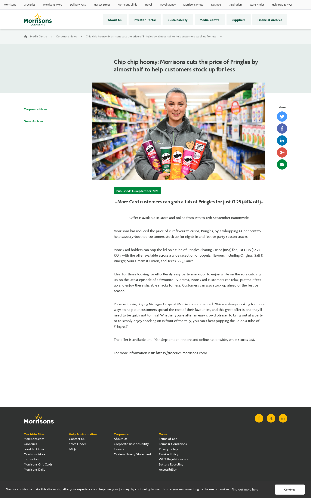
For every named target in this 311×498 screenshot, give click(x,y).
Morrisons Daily (34, 469)
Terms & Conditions (173, 444)
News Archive (33, 121)
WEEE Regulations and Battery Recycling (174, 462)
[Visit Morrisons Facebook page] (259, 418)
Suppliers (239, 19)
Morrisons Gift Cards (38, 464)
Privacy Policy (168, 449)
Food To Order (34, 449)
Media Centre (210, 19)
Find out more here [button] (244, 489)
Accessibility (168, 469)
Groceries (30, 444)
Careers (119, 449)
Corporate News (66, 36)
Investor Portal (145, 19)
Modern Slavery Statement (132, 454)
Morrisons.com (34, 439)
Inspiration (31, 459)
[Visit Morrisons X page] (271, 418)
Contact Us (76, 439)
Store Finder (77, 444)
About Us (115, 19)
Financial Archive (270, 19)
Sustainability (178, 19)
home (26, 36)
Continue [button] (289, 490)
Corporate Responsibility (131, 444)
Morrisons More (34, 454)
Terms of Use (168, 439)
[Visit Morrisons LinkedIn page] (283, 418)
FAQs (72, 449)
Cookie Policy (168, 454)
